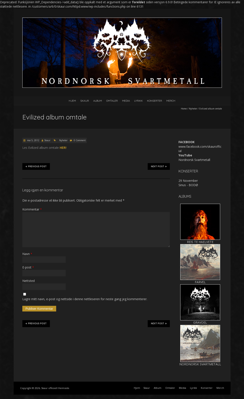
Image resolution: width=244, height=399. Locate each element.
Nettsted (28, 281)
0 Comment (80, 140)
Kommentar (32, 209)
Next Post (159, 166)
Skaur (84, 100)
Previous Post (36, 166)
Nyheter (193, 108)
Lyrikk (138, 100)
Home (184, 108)
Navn (27, 254)
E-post (28, 267)
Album (97, 100)
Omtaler (112, 100)
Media (126, 100)
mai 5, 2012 (32, 140)
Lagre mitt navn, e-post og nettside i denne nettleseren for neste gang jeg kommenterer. (84, 299)
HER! (63, 148)
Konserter (154, 100)
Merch (170, 100)
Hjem (72, 100)
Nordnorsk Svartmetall (194, 160)
